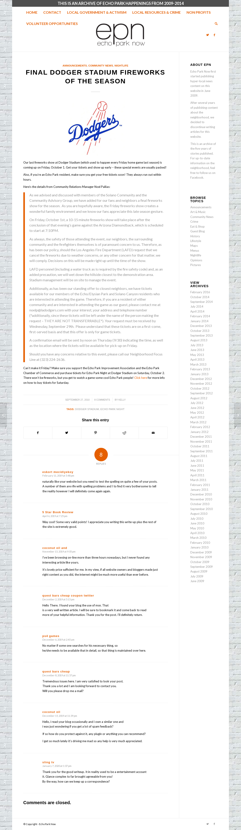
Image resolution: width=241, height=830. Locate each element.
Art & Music (198, 212)
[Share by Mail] (153, 433)
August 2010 (198, 513)
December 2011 (201, 436)
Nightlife (121, 65)
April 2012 (197, 417)
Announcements (75, 65)
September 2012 (201, 393)
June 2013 (197, 350)
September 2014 (201, 302)
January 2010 (199, 547)
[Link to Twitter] (207, 34)
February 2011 (200, 485)
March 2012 (198, 422)
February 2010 (200, 542)
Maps (194, 245)
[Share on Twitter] (66, 433)
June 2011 (197, 465)
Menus (194, 250)
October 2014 (199, 297)
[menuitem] (31, 12)
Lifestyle (195, 241)
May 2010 (197, 528)
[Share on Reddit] (124, 433)
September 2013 (201, 335)
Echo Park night (112, 409)
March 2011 (198, 480)
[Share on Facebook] (38, 433)
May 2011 (197, 470)
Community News (100, 65)
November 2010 (201, 499)
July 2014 (196, 306)
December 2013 (201, 326)
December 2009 (201, 552)
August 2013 (198, 340)
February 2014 (200, 316)
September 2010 (201, 509)
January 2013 (199, 374)
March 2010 (198, 537)
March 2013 (198, 364)
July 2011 (196, 460)
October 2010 (199, 504)
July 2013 (196, 345)
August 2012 (198, 398)
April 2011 (197, 475)
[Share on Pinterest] (95, 433)
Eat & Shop (197, 226)
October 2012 (199, 388)
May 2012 (197, 412)
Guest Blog (197, 231)
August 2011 (198, 456)
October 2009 (199, 562)
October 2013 (199, 331)
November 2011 (201, 441)
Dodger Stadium (87, 409)
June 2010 (197, 523)
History (195, 236)
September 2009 (201, 566)
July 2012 (196, 403)
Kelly (122, 399)
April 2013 (197, 359)
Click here (140, 377)
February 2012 (200, 427)
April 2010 (197, 533)
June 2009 (197, 581)
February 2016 (200, 292)
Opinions (196, 260)
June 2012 (197, 408)
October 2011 (199, 446)
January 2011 (199, 489)
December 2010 (201, 494)
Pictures (195, 265)
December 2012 (201, 379)
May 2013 (197, 355)
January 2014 (199, 321)
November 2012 (201, 383)
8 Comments (102, 399)
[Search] (215, 23)
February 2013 (200, 369)
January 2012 (199, 432)
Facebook (196, 177)
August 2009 (198, 571)
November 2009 (201, 557)
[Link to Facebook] (214, 34)
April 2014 (197, 311)
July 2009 (196, 576)
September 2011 (201, 451)
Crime (194, 221)
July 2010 (196, 518)
